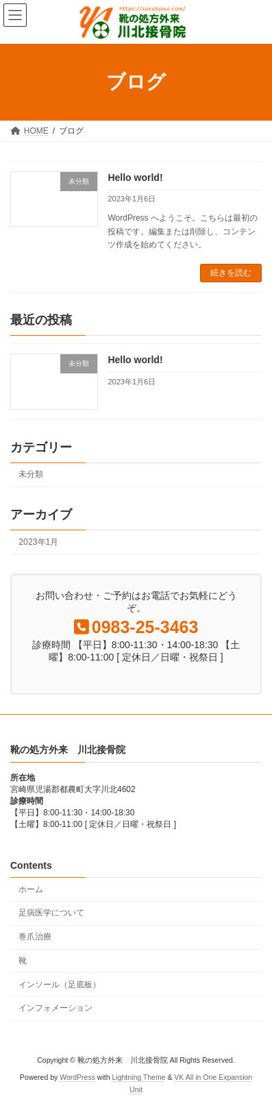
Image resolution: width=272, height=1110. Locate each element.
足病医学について (51, 912)
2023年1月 (38, 542)
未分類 (30, 474)
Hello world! (135, 177)
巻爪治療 (34, 936)
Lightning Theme (138, 1077)
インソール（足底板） (59, 984)
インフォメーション (55, 1008)
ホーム (30, 889)
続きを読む (230, 273)
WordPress (77, 1077)
